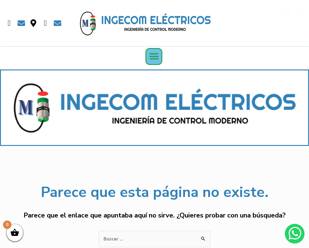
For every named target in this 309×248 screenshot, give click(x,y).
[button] (153, 56)
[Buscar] (286, 14)
